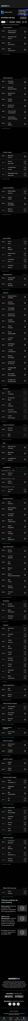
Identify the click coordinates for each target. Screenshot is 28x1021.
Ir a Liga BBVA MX (5, 495)
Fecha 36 (25, 152)
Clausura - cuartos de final (21, 467)
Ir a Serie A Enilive (5, 271)
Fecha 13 (25, 78)
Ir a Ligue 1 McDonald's (6, 597)
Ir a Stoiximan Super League (7, 803)
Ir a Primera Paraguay (5, 755)
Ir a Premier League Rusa (6, 834)
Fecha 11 (25, 388)
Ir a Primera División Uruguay (7, 724)
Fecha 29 (25, 807)
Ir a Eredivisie (4, 681)
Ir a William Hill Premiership (7, 896)
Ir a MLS (3, 463)
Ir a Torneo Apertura (5, 54)
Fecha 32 (25, 759)
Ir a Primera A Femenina (6, 439)
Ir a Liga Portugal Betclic (6, 699)
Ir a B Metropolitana (5, 289)
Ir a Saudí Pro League (5, 773)
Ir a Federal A (4, 385)
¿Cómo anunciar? (14, 1011)
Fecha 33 (25, 546)
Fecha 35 (25, 188)
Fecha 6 (25, 425)
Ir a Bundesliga (4, 621)
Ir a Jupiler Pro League (6, 864)
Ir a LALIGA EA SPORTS (6, 214)
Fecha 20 (25, 740)
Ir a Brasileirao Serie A (6, 543)
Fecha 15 (25, 274)
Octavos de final (23, 27)
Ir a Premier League (5, 178)
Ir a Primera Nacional (5, 128)
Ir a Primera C (4, 421)
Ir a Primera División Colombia (7, 737)
